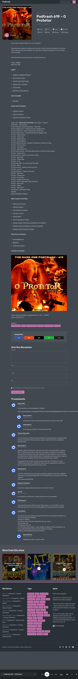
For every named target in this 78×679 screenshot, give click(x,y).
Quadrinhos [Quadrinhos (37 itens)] (41, 620)
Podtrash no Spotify (18, 207)
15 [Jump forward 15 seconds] (38, 674)
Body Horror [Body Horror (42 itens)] (31, 599)
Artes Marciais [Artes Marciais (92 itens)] (44, 593)
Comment (13, 350)
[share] (69, 674)
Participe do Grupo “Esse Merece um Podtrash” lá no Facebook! (29, 223)
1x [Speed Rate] (64, 674)
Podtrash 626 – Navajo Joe (64, 564)
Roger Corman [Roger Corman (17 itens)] (37, 623)
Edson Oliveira (16, 87)
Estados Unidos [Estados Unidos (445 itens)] (32, 604)
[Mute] (60, 674)
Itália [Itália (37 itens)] (45, 612)
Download (30, 315)
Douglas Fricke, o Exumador (20, 84)
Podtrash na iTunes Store (19, 204)
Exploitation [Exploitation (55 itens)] (41, 604)
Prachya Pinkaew (31, 325)
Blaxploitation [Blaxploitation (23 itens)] (41, 596)
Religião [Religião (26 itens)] (30, 623)
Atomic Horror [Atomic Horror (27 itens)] (32, 596)
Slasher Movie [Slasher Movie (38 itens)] (31, 631)
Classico (40, 13)
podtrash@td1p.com (18, 239)
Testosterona (49, 325)
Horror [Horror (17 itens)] (43, 609)
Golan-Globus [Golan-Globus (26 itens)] (31, 609)
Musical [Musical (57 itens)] (30, 618)
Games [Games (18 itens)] (45, 607)
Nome (13, 365)
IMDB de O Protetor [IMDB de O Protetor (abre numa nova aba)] (18, 111)
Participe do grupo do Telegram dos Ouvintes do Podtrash (28, 226)
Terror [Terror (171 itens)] (47, 631)
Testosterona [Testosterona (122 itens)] (31, 634)
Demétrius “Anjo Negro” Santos (21, 81)
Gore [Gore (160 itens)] (38, 609)
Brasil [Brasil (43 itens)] (37, 599)
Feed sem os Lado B (18, 213)
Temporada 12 (51, 13)
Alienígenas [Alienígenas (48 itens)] (31, 593)
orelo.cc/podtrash (59, 626)
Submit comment (18, 392)
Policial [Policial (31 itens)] (40, 618)
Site (12, 380)
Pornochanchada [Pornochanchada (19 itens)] (32, 620)
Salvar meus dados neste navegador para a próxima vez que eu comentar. (29, 388)
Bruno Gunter (27, 416)
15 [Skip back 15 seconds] (29, 674)
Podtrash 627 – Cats (39, 564)
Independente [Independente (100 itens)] (31, 612)
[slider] (46, 674)
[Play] (33, 674)
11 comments (46, 23)
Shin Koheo (16, 101)
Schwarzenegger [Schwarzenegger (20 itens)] (32, 626)
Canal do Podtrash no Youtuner (21, 219)
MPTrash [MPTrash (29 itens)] (47, 615)
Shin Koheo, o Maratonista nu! (20, 90)
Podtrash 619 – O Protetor (13, 674)
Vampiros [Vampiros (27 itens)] (39, 634)
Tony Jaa (57, 325)
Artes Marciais (16, 325)
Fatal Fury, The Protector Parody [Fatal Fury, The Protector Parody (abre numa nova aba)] (21, 117)
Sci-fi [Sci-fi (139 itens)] (39, 626)
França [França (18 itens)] (40, 607)
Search (74, 2)
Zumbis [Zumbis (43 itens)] (45, 634)
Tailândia (40, 325)
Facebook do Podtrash (19, 245)
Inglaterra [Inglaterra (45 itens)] (39, 612)
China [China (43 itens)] (48, 599)
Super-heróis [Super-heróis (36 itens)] (40, 631)
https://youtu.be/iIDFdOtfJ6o (25, 479)
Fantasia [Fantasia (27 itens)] (30, 607)
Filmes (23, 325)
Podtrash (6, 2)
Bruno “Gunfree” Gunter (19, 78)
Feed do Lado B (17, 216)
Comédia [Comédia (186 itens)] (36, 601)
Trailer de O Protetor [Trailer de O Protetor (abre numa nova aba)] (18, 114)
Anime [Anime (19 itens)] (37, 593)
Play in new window (21, 315)
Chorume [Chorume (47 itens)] (30, 601)
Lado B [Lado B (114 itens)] (34, 615)
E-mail (13, 373)
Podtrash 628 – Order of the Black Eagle (13, 564)
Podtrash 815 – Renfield (18, 598)
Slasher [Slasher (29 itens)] (39, 628)
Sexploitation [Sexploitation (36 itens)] (31, 628)
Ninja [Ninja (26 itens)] (35, 618)
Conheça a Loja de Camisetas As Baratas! (23, 229)
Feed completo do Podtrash (20, 210)
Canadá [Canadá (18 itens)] (43, 599)
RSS (22, 317)
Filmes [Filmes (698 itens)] (35, 607)
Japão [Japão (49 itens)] (29, 615)
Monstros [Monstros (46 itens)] (40, 615)
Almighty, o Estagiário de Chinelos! (22, 75)
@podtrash (16, 242)
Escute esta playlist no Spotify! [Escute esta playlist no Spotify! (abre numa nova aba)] (19, 193)
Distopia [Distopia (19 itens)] (42, 601)
